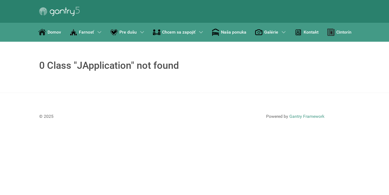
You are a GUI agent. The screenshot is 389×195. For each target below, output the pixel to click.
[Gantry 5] (59, 11)
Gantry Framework (306, 116)
